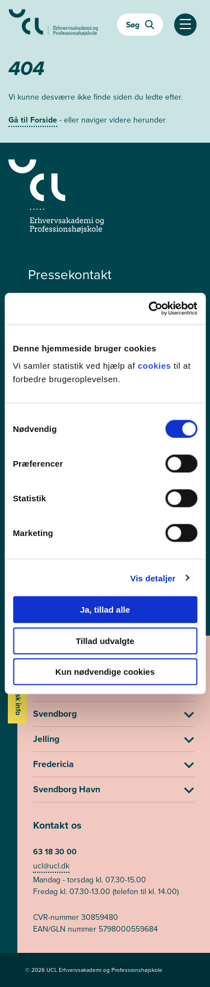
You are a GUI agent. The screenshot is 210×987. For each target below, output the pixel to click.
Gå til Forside (32, 120)
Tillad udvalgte (105, 640)
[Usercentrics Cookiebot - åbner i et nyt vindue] (149, 309)
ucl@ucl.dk (51, 866)
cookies (156, 365)
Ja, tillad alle (105, 609)
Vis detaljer (153, 577)
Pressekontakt (69, 275)
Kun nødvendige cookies (105, 671)
